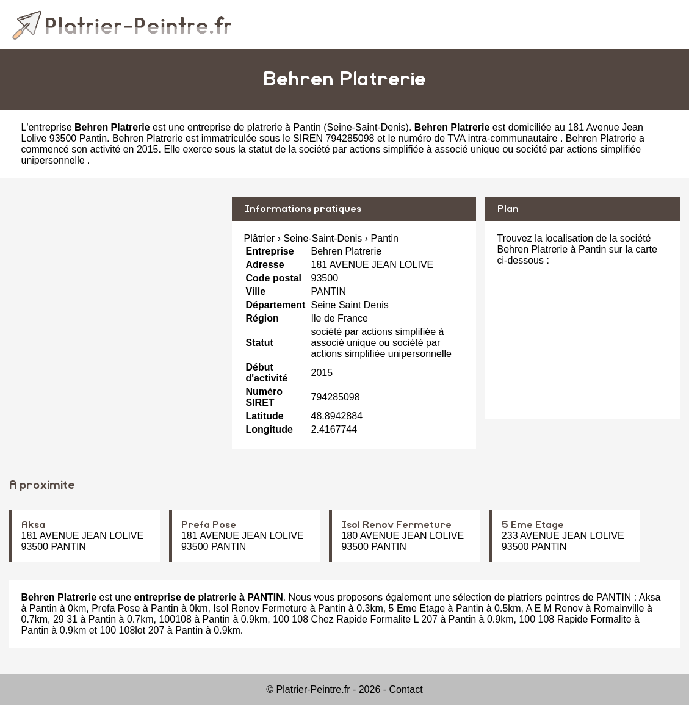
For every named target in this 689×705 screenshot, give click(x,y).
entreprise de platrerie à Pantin (254, 127)
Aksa (33, 525)
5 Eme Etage (533, 525)
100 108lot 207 (131, 630)
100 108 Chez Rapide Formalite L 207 (355, 619)
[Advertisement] (116, 282)
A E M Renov (554, 608)
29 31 (65, 619)
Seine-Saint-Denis (366, 127)
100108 (175, 619)
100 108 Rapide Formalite (575, 619)
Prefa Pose (208, 525)
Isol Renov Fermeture (396, 525)
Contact (406, 689)
